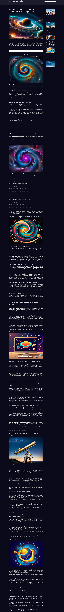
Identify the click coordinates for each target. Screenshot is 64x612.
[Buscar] (55, 1)
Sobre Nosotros (34, 4)
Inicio (24, 4)
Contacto (39, 4)
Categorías (28, 4)
